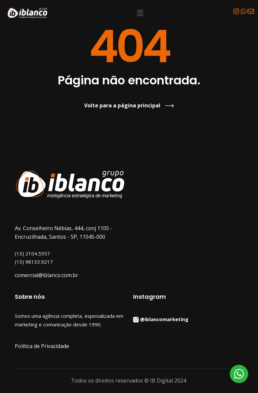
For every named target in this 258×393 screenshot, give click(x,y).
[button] (140, 13)
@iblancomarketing (164, 319)
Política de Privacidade (42, 346)
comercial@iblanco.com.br (46, 275)
